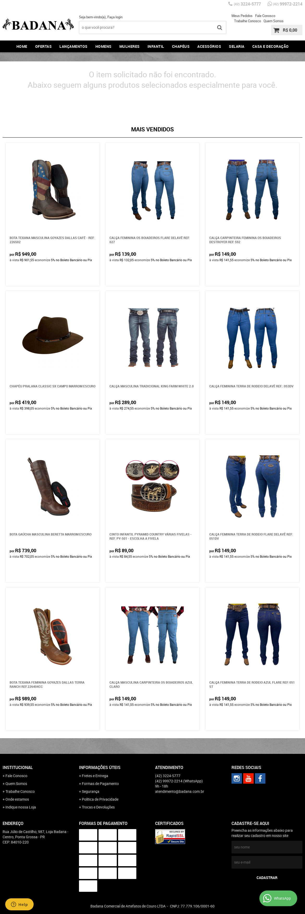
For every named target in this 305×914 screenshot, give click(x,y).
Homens (103, 46)
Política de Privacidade (100, 799)
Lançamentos (73, 46)
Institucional (18, 767)
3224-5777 (247, 4)
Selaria (237, 46)
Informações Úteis (99, 767)
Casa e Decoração (270, 46)
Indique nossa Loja (20, 807)
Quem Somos (274, 21)
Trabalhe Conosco (247, 21)
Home (21, 46)
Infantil (156, 46)
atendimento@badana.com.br (179, 791)
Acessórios (209, 46)
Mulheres (129, 46)
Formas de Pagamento (100, 783)
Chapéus (181, 46)
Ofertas (43, 46)
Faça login (115, 17)
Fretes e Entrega (95, 775)
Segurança (90, 791)
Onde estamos (17, 799)
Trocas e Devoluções (98, 807)
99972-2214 (287, 4)
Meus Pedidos (242, 15)
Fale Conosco (265, 15)
